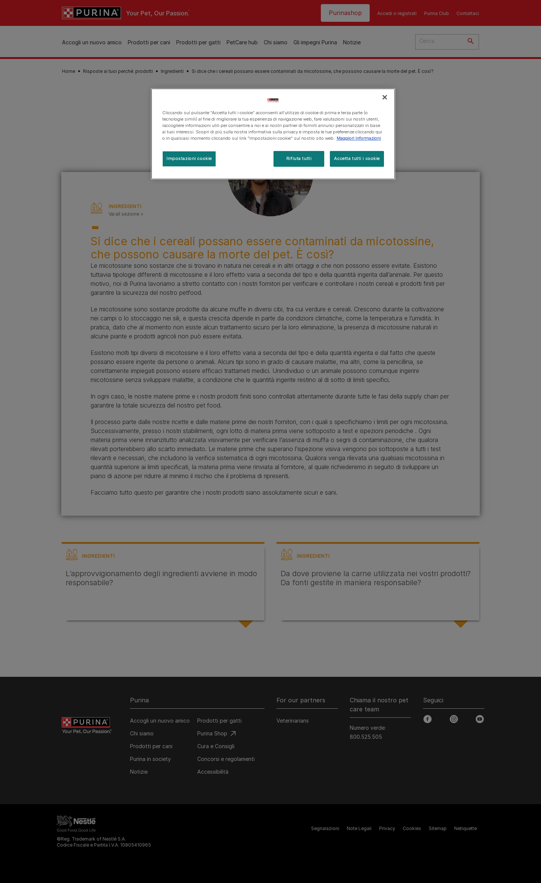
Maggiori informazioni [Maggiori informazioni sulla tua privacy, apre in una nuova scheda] (359, 138)
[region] (273, 134)
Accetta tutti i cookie (357, 158)
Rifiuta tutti (298, 158)
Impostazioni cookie (189, 158)
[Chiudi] (384, 97)
